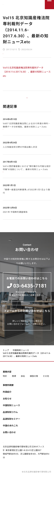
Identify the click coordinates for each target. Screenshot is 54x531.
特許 (5, 397)
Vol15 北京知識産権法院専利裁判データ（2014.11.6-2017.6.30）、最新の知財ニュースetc (26, 29)
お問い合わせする (31, 333)
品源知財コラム (10, 433)
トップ (6, 370)
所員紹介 (7, 412)
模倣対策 (34, 397)
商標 (14, 397)
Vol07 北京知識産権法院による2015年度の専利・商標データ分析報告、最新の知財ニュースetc (26, 133)
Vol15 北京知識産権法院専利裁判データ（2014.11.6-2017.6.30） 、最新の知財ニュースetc (27, 73)
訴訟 (23, 397)
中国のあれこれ (10, 446)
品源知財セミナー (11, 439)
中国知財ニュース (21, 370)
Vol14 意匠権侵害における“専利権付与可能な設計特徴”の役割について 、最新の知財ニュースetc (27, 179)
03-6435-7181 (27, 299)
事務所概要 (8, 406)
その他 (46, 397)
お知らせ (7, 419)
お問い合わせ (9, 453)
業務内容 (7, 392)
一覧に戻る (26, 103)
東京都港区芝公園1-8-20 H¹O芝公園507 (22, 477)
